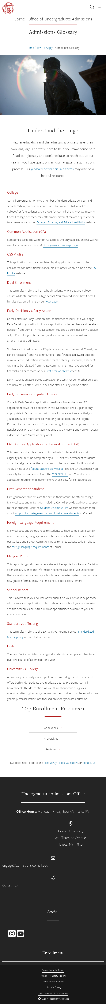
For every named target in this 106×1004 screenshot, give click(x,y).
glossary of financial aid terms (52, 168)
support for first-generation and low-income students (47, 513)
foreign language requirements (30, 547)
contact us (89, 762)
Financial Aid (50, 738)
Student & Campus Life (54, 508)
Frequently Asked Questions (61, 762)
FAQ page (52, 301)
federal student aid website (47, 468)
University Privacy (53, 987)
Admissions (51, 728)
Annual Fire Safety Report (53, 975)
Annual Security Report (53, 970)
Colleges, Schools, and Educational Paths (61, 222)
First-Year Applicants (58, 371)
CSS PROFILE (60, 474)
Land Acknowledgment (53, 981)
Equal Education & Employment (53, 993)
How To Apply (44, 48)
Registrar (51, 749)
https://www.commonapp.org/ (60, 245)
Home (30, 48)
